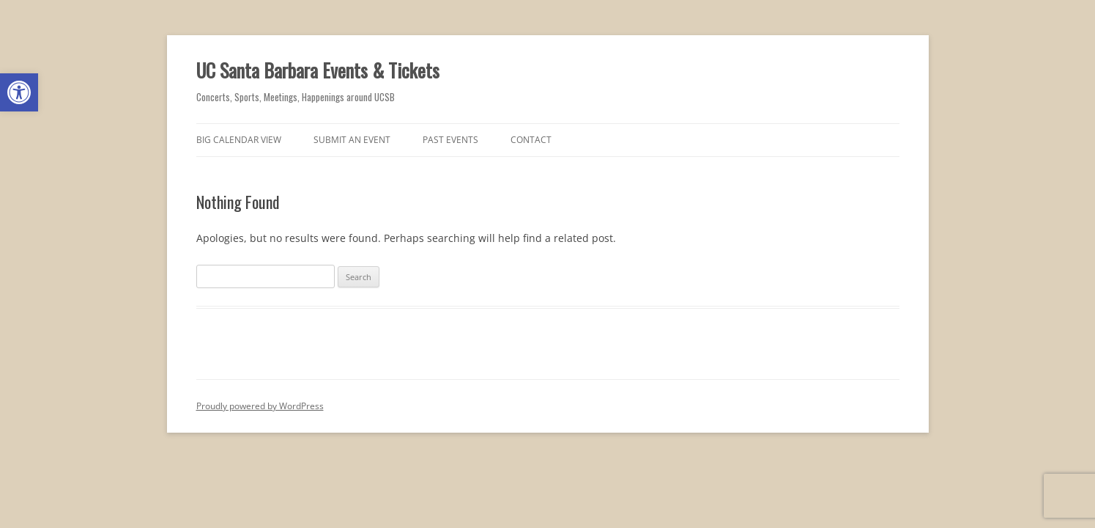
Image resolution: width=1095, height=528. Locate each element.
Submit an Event (351, 139)
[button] (19, 92)
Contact (531, 139)
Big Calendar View (238, 139)
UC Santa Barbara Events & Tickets (317, 70)
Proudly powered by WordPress (260, 406)
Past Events (450, 139)
